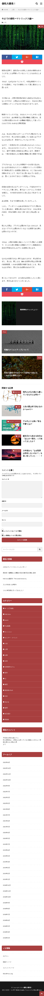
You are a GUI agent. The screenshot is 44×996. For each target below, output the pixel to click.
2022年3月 (6, 797)
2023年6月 (6, 762)
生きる (7, 702)
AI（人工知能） (10, 608)
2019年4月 (6, 862)
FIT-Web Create (19, 990)
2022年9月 (6, 786)
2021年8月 (6, 809)
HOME (6, 9)
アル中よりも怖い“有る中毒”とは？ (32, 422)
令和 (6, 661)
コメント (5, 479)
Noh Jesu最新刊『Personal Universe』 (15, 579)
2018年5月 (6, 926)
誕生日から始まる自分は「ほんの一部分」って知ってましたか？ (32, 438)
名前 (4, 501)
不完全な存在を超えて (10, 738)
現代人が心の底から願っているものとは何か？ (32, 393)
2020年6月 (6, 832)
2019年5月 (6, 856)
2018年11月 (7, 891)
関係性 (7, 719)
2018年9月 (6, 903)
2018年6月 (6, 920)
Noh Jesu (17, 392)
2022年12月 (7, 768)
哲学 (6, 673)
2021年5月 (6, 827)
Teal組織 (7, 626)
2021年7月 (6, 815)
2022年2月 (6, 803)
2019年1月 (6, 879)
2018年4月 (6, 932)
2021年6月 (6, 821)
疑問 (6, 708)
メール (5, 510)
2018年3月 (6, 938)
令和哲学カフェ (10, 667)
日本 (6, 696)
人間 (13, 10)
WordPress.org (8, 974)
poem (6, 620)
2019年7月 (6, 844)
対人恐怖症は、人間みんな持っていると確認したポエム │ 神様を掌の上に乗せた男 (22, 741)
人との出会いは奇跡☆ (10, 584)
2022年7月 (6, 791)
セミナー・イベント (14, 421)
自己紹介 (7, 714)
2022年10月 (7, 780)
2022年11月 (7, 774)
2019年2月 (6, 873)
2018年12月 (7, 885)
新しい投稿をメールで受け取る (11, 535)
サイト (4, 520)
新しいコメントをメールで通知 (11, 531)
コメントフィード (8, 968)
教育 (6, 684)
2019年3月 (6, 868)
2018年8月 (6, 908)
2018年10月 (7, 897)
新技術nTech (9, 690)
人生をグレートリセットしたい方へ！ (15, 567)
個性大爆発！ (9, 3)
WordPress (37, 990)
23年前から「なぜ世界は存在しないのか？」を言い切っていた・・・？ (32, 453)
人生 (6, 643)
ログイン (6, 956)
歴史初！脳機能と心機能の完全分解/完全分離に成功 (19, 573)
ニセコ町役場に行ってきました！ (13, 590)
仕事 (6, 655)
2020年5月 (6, 838)
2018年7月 (6, 914)
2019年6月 (6, 850)
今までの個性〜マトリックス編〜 (28, 10)
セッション (8, 632)
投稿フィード (7, 962)
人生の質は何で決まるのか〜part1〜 (32, 407)
